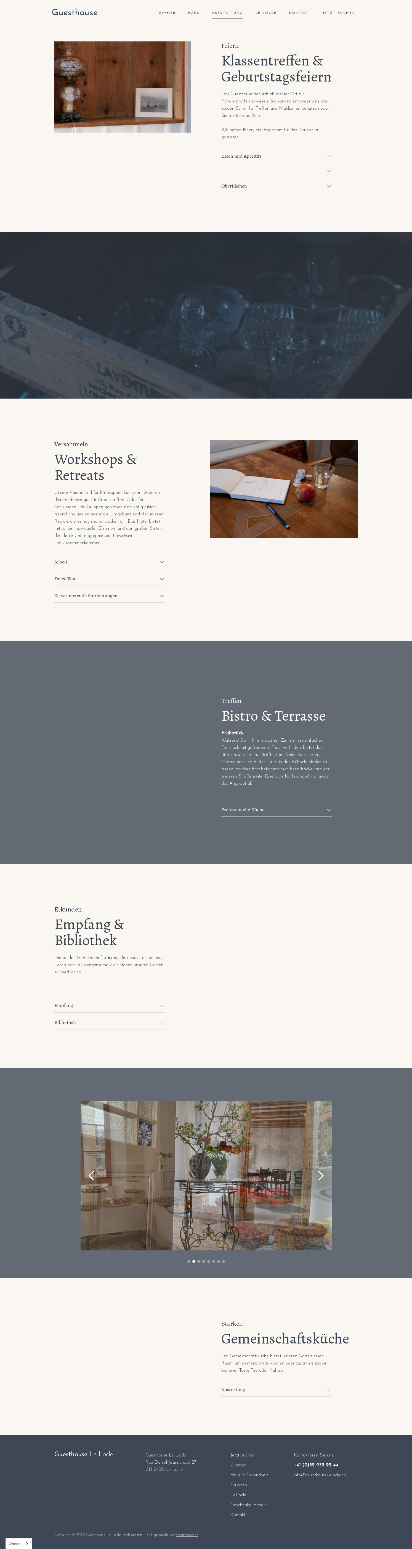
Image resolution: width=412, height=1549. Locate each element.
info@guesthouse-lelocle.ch (320, 1475)
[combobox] (19, 1543)
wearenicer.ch (187, 1535)
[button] (92, 1175)
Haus (194, 13)
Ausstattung (227, 13)
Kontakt (299, 13)
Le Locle (266, 13)
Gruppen (238, 1485)
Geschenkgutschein (248, 1505)
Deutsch (15, 1543)
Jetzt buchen (339, 13)
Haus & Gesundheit (249, 1475)
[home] (75, 13)
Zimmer (238, 1465)
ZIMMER (167, 13)
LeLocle (238, 1495)
